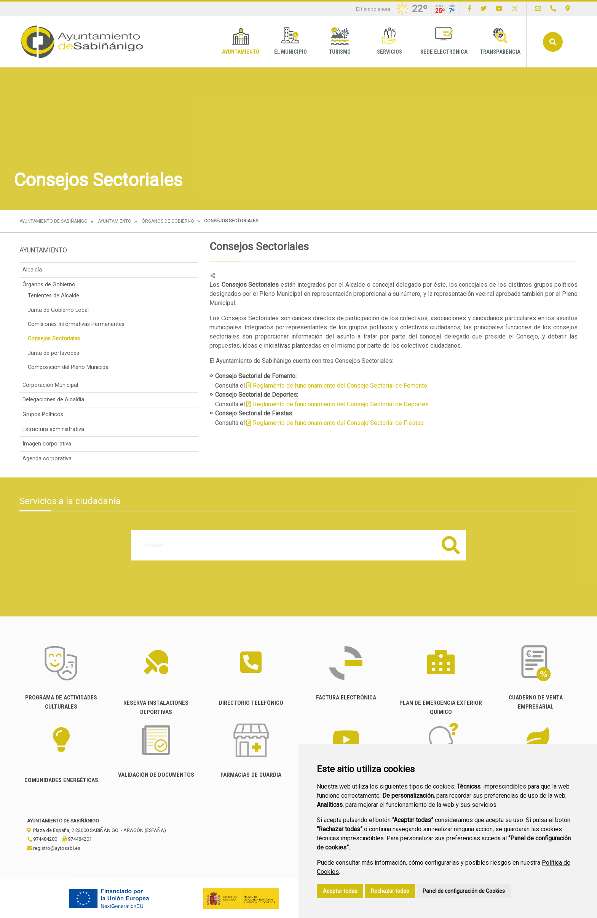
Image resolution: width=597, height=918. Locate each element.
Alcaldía (32, 270)
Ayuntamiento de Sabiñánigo (53, 221)
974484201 (77, 839)
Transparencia (500, 41)
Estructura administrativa (53, 429)
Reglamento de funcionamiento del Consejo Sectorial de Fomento (340, 385)
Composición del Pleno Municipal (69, 367)
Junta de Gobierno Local (58, 310)
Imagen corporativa (46, 444)
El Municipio (290, 41)
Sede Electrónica (444, 41)
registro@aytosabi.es (53, 848)
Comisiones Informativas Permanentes (76, 324)
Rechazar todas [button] (390, 891)
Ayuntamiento (240, 41)
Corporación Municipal (50, 385)
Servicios (389, 41)
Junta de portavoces (53, 353)
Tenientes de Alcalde (53, 295)
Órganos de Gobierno (168, 221)
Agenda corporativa (47, 458)
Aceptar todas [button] (340, 891)
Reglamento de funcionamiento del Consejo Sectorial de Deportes (341, 404)
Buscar (553, 42)
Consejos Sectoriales (54, 338)
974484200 (42, 839)
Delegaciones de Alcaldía (53, 399)
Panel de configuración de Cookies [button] (464, 891)
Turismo (340, 41)
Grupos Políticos (42, 414)
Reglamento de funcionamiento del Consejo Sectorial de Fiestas (338, 422)
